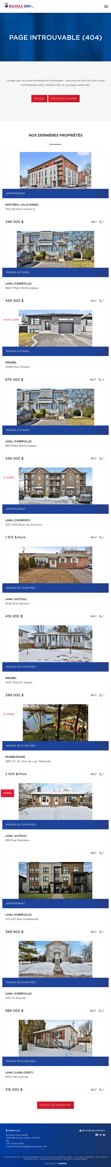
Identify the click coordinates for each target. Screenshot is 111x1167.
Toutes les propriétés (55, 1105)
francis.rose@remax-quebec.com (30, 1147)
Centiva (61, 1163)
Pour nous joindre (64, 99)
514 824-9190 (17, 1144)
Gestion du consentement (75, 1159)
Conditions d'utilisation (51, 1159)
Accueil (39, 99)
